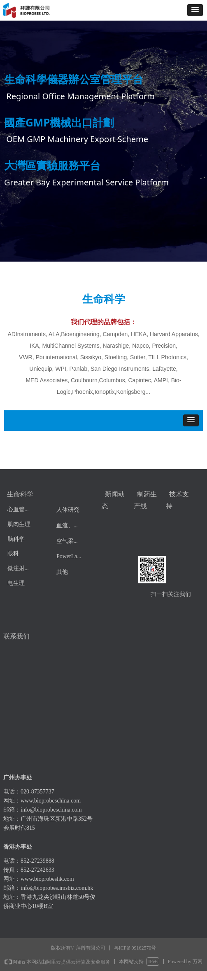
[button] (195, 10)
